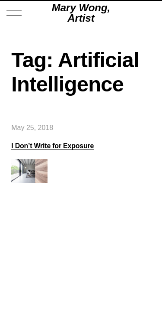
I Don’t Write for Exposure (52, 146)
